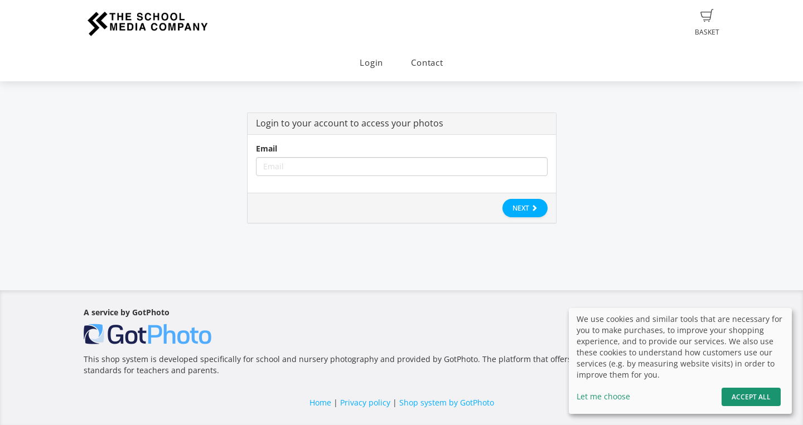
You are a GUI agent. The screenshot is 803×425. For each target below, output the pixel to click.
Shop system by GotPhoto (446, 402)
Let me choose (603, 396)
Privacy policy (365, 402)
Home (320, 402)
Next (525, 208)
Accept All (751, 397)
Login (371, 63)
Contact (427, 63)
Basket (707, 23)
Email (266, 148)
